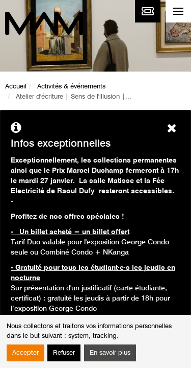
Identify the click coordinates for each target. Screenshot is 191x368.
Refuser (64, 353)
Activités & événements (71, 86)
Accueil (15, 86)
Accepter (25, 353)
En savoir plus (110, 353)
